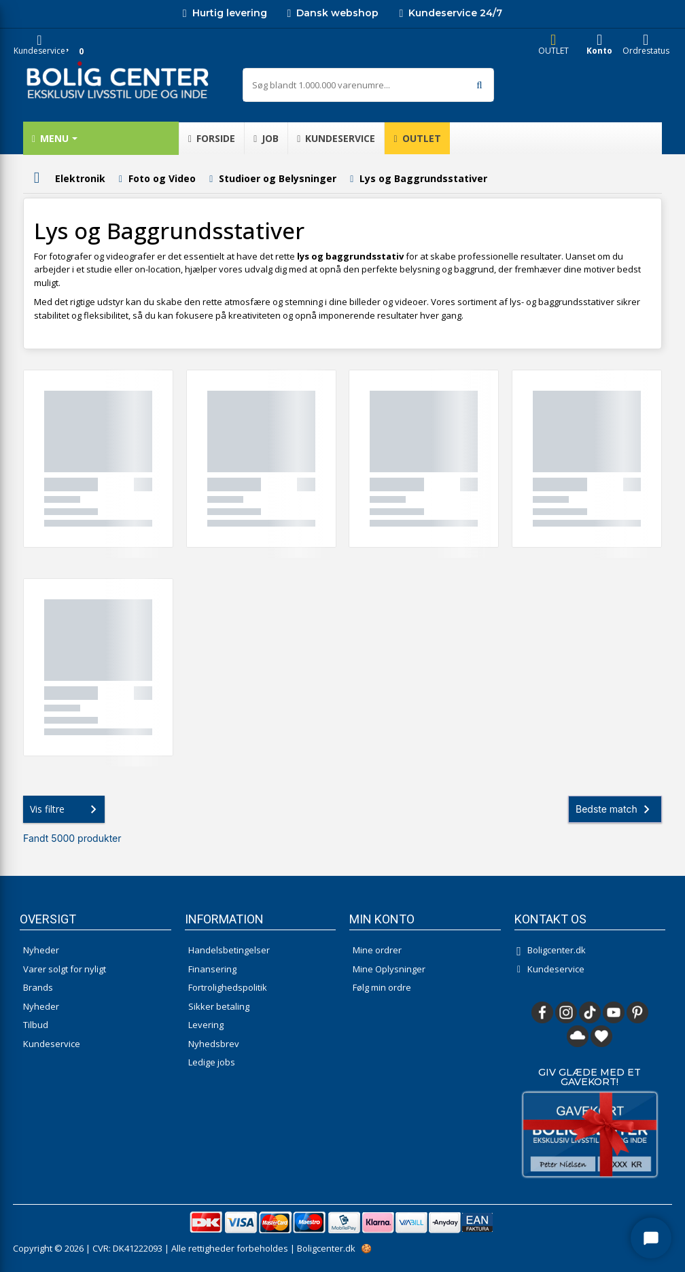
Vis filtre (66, 809)
